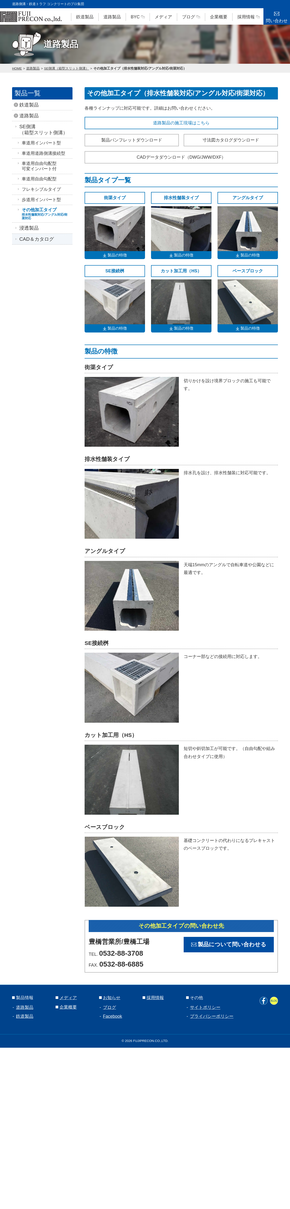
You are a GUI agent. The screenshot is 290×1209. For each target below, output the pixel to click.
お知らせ (109, 997)
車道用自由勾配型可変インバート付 (37, 166)
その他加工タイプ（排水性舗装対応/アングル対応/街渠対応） (140, 68)
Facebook (112, 1016)
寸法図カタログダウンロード (231, 140)
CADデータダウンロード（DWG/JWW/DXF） (181, 157)
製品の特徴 (115, 255)
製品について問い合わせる (228, 944)
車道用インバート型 (39, 143)
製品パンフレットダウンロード (131, 140)
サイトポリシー (205, 1007)
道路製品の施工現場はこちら (181, 122)
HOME (17, 68)
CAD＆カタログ (35, 239)
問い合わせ (277, 15)
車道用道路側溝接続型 (41, 153)
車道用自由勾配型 (37, 179)
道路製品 (112, 16)
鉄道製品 (85, 16)
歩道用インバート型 (39, 199)
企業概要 (218, 16)
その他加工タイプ (43, 213)
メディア (163, 16)
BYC (138, 16)
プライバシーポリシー (211, 1016)
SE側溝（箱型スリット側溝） (66, 68)
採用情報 (248, 16)
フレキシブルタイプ (39, 189)
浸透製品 (28, 228)
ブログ (191, 16)
